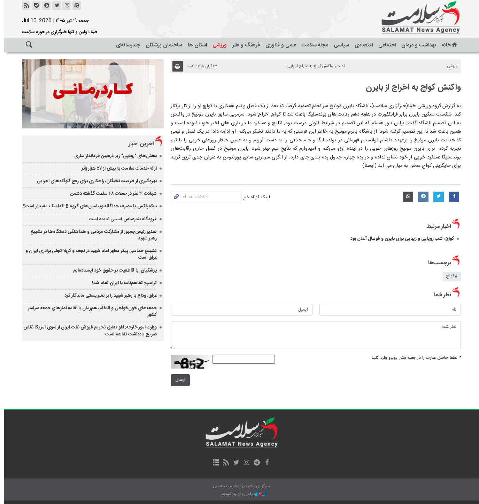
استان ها (195, 45)
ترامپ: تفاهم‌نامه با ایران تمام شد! (122, 283)
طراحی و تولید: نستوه (243, 494)
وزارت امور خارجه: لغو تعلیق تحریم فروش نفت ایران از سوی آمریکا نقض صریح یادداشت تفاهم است (88, 331)
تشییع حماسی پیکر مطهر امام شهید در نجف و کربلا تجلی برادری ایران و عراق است (89, 254)
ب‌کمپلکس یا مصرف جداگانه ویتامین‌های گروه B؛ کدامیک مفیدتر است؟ (88, 206)
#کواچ (450, 276)
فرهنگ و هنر (244, 45)
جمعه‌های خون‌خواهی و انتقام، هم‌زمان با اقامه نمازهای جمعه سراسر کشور (90, 311)
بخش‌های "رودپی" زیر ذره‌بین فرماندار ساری (113, 156)
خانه (448, 45)
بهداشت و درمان (417, 45)
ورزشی (218, 45)
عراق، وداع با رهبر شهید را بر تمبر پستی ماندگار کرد (108, 295)
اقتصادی (362, 45)
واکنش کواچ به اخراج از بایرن (411, 88)
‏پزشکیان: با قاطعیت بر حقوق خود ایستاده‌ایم (113, 270)
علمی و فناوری (279, 45)
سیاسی (339, 45)
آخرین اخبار (139, 144)
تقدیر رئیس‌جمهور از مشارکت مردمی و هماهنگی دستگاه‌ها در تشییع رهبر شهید (91, 235)
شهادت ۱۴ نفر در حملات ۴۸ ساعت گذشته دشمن (111, 194)
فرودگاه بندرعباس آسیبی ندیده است (121, 219)
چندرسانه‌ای (126, 45)
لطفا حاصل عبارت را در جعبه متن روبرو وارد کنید (414, 358)
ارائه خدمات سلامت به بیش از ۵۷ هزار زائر (117, 168)
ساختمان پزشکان (162, 45)
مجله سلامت (313, 45)
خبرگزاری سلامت (403, 17)
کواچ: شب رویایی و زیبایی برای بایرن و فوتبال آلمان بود (400, 239)
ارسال (178, 380)
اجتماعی (385, 45)
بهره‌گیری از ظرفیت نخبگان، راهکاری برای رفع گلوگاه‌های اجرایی (95, 181)
